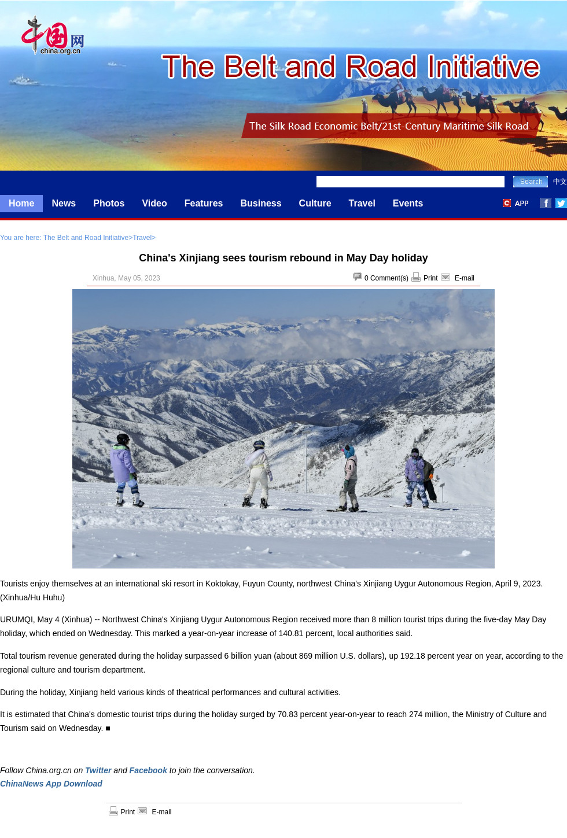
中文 (560, 182)
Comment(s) (389, 278)
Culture (315, 203)
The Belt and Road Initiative (85, 238)
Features (204, 203)
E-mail (464, 278)
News (63, 203)
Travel (362, 203)
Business (260, 203)
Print (431, 278)
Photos (108, 203)
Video (154, 203)
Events (408, 203)
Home (21, 203)
